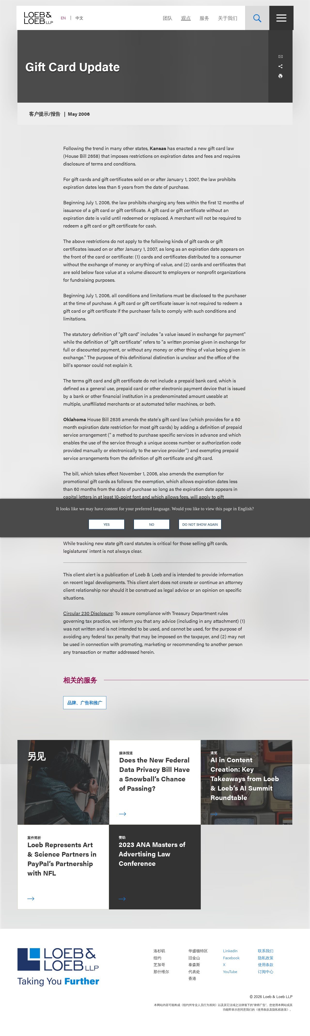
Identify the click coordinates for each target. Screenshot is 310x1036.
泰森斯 (194, 964)
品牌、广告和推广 (84, 703)
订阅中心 (265, 971)
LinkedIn (230, 950)
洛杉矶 (159, 950)
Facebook (231, 957)
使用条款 (265, 964)
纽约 (157, 957)
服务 (203, 17)
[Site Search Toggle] (256, 18)
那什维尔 (161, 971)
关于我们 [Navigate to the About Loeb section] (226, 17)
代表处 (194, 971)
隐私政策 (265, 957)
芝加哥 (159, 964)
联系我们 (265, 950)
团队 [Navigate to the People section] (166, 17)
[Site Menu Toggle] (280, 18)
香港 (192, 978)
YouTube (230, 971)
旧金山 (194, 957)
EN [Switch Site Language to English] (64, 18)
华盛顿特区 (198, 950)
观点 (185, 17)
